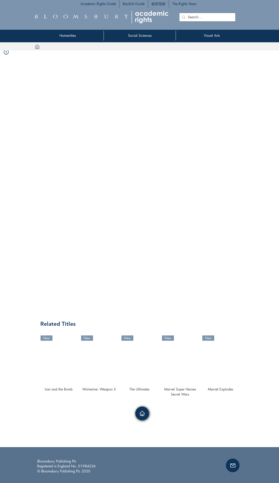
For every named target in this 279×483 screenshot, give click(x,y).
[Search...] (207, 17)
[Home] (37, 46)
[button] (233, 465)
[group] (139, 366)
